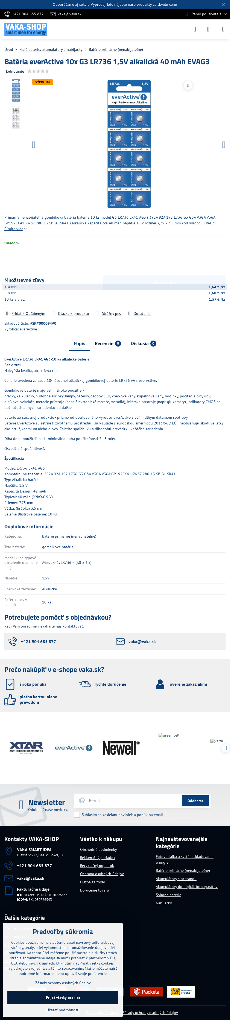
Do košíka (164, 261)
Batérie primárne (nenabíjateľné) (69, 536)
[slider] (38, 71)
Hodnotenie (14, 71)
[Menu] (223, 29)
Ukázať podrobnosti (63, 1009)
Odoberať (195, 800)
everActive (28, 329)
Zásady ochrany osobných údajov (150, 1012)
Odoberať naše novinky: (48, 809)
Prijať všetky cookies (63, 997)
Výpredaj (98, 4)
